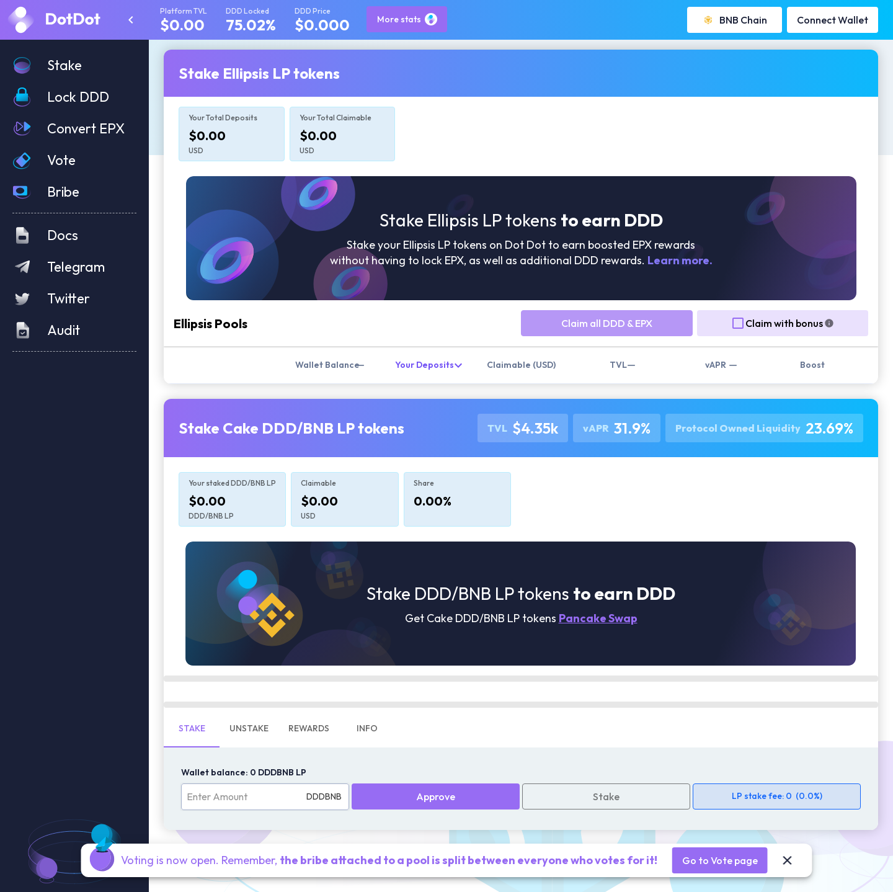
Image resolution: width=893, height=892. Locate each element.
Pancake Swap (598, 618)
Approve (436, 796)
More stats (407, 19)
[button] (74, 65)
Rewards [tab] (308, 728)
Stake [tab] (192, 728)
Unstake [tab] (249, 728)
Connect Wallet (832, 20)
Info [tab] (367, 728)
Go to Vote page (720, 860)
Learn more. (680, 260)
